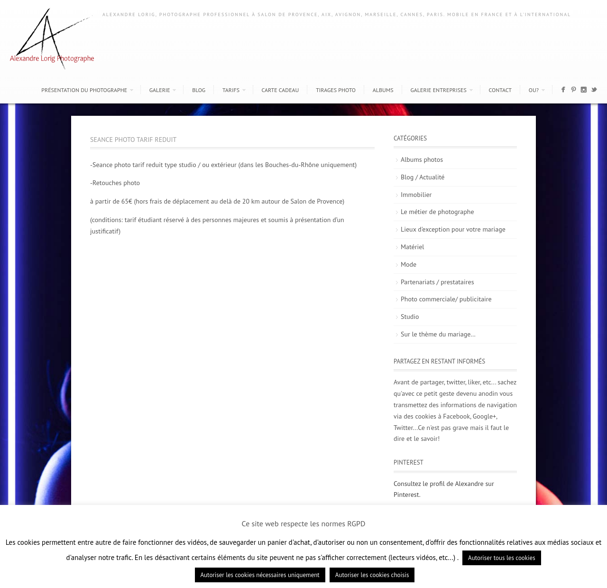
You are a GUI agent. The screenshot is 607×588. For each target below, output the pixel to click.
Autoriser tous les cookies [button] (501, 558)
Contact (500, 89)
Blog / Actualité (422, 177)
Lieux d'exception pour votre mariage (453, 229)
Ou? (534, 89)
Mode (408, 264)
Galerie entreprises (438, 89)
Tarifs (230, 89)
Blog (198, 89)
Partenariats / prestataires (437, 282)
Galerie (159, 89)
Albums (383, 89)
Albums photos (422, 159)
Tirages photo (336, 89)
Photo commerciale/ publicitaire (446, 299)
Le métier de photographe (437, 211)
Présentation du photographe (84, 89)
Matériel (412, 247)
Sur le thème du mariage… (438, 334)
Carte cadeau (280, 89)
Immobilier (416, 194)
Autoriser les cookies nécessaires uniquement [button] (260, 575)
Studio (410, 316)
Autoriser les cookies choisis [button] (372, 575)
